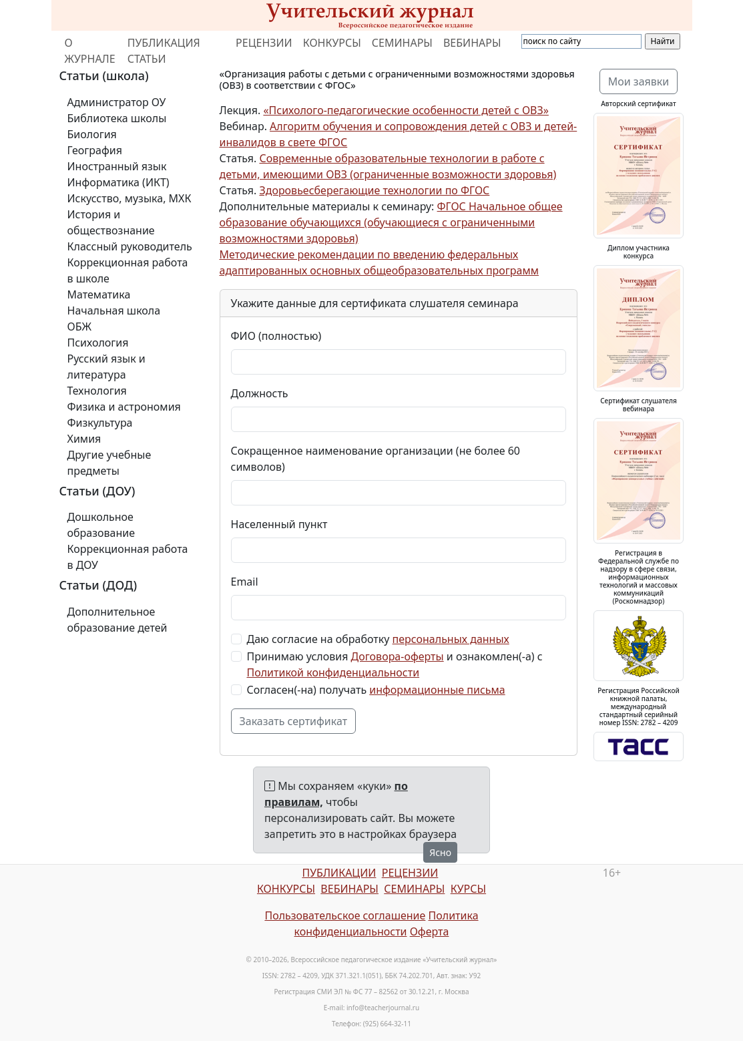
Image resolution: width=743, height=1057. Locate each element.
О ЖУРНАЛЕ (90, 50)
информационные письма (437, 689)
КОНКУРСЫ (332, 42)
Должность (259, 393)
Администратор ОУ (116, 102)
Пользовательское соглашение (344, 915)
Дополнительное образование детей (117, 619)
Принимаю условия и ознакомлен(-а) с (395, 664)
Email (244, 581)
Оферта (429, 931)
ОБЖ (79, 326)
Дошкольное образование (101, 524)
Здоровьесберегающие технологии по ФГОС (374, 190)
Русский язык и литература (106, 366)
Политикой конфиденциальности (333, 672)
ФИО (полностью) (276, 336)
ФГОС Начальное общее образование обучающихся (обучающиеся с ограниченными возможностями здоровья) (391, 222)
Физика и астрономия (124, 406)
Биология (92, 134)
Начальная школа (114, 310)
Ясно (440, 852)
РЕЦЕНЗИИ (264, 42)
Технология (97, 390)
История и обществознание (111, 222)
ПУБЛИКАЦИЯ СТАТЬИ (164, 50)
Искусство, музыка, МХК (129, 198)
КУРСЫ (468, 888)
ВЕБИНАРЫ (472, 42)
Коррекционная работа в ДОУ (127, 557)
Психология (98, 342)
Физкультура (100, 422)
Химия (84, 438)
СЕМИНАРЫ (402, 42)
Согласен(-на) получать (376, 689)
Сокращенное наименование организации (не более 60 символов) (375, 458)
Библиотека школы (117, 118)
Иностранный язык (117, 166)
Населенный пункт (279, 524)
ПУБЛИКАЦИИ (339, 872)
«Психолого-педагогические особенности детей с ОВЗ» (406, 110)
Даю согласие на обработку (378, 639)
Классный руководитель (129, 246)
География (94, 150)
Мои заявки (639, 81)
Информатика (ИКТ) (118, 182)
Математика (99, 294)
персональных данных (451, 639)
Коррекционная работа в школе (127, 270)
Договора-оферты (397, 656)
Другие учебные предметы (109, 462)
